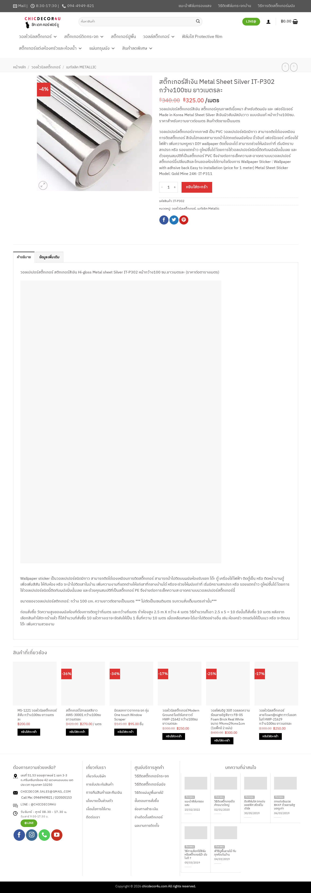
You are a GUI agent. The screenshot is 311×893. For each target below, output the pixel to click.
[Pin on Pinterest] (183, 220)
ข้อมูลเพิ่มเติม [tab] (51, 257)
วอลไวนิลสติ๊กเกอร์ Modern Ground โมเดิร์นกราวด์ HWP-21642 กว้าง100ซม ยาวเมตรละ (180, 718)
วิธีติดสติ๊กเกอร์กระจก (152, 776)
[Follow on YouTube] (57, 835)
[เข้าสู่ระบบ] (268, 21)
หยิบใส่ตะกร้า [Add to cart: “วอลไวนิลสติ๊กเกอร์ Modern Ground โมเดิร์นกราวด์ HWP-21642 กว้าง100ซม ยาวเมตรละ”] (174, 736)
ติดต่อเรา (93, 818)
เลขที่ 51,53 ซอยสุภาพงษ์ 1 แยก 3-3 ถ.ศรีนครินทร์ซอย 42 (44, 778)
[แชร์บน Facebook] (163, 220)
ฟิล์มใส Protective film (202, 36)
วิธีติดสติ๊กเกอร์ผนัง (150, 785)
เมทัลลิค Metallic (81, 67)
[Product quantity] (168, 187)
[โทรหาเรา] (44, 835)
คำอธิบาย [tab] (24, 257)
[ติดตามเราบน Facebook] (19, 835)
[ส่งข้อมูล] (198, 21)
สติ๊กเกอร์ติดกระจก (84, 37)
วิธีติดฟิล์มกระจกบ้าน (234, 6)
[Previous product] (293, 67)
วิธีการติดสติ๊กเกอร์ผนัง (276, 6)
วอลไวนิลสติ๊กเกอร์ (38, 37)
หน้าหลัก (19, 67)
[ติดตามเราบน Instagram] (31, 835)
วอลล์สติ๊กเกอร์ (159, 37)
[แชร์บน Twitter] (174, 220)
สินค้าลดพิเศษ (137, 48)
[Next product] (285, 67)
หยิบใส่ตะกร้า (197, 187)
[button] (289, 21)
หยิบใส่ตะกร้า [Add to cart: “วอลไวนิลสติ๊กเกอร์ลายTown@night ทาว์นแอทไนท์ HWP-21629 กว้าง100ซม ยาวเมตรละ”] (270, 736)
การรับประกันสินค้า (99, 785)
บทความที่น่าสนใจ (240, 767)
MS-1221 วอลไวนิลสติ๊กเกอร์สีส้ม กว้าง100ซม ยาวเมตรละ (37, 715)
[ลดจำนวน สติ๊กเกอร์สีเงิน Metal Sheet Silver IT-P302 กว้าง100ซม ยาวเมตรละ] (162, 187)
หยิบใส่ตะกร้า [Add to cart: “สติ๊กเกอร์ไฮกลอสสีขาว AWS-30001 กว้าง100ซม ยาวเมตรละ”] (77, 732)
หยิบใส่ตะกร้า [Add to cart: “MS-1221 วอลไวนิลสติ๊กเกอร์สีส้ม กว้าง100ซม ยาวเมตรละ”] (29, 732)
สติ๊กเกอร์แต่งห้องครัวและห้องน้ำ (50, 48)
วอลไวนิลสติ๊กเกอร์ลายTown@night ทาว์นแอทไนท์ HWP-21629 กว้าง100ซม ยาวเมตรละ (277, 718)
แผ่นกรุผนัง (102, 48)
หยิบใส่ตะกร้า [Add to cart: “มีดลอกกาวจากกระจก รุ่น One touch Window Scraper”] (125, 732)
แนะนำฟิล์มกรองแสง (195, 6)
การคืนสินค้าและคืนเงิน (104, 793)
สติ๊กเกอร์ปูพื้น (123, 36)
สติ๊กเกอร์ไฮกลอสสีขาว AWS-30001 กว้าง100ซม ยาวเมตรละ (83, 715)
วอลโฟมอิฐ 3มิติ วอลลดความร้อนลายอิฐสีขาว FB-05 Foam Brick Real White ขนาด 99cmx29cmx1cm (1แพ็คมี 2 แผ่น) (230, 720)
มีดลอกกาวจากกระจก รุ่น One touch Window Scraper (131, 715)
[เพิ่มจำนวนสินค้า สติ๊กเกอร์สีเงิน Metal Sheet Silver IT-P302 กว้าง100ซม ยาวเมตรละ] (175, 187)
